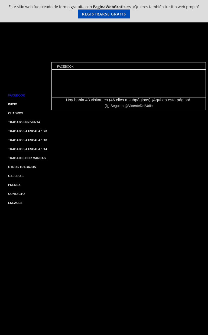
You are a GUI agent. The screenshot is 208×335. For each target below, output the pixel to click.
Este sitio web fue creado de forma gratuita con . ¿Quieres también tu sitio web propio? (104, 11)
